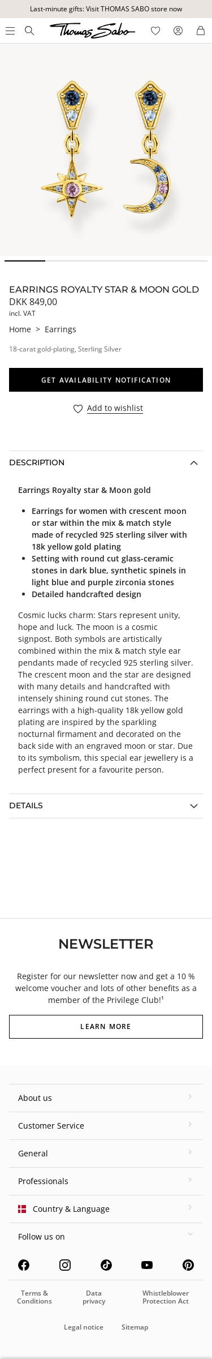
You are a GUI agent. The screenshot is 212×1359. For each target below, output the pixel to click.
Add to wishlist (115, 408)
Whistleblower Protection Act (165, 1297)
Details (26, 805)
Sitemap (135, 1327)
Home (20, 329)
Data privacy (94, 1297)
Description (36, 462)
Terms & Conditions (34, 1297)
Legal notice (83, 1327)
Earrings (60, 329)
